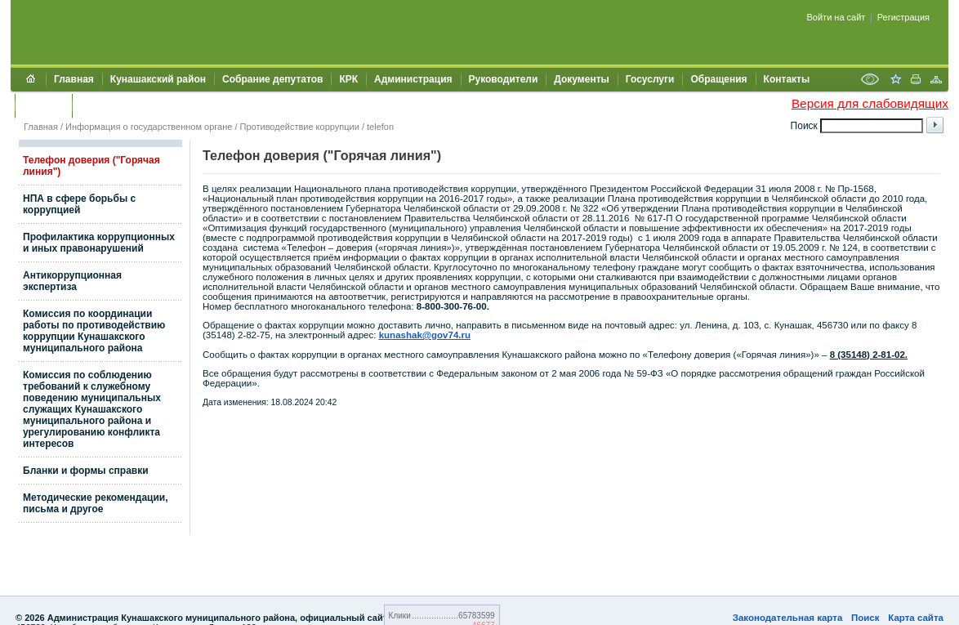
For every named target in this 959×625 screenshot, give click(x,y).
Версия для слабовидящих (870, 103)
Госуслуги (650, 79)
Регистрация (903, 17)
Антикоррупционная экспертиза (72, 281)
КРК (348, 79)
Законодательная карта (788, 618)
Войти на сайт (836, 17)
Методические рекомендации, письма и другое (95, 503)
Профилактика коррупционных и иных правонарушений (99, 242)
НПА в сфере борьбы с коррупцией (79, 204)
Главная (74, 79)
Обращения (718, 79)
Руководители (503, 79)
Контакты (787, 79)
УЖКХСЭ (43, 105)
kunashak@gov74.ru (425, 335)
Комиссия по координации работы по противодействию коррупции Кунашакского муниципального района (94, 331)
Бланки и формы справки (86, 470)
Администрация (413, 79)
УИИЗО (97, 105)
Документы (581, 79)
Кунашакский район (158, 79)
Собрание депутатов (272, 79)
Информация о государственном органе (148, 127)
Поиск (865, 618)
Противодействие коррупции (299, 127)
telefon (380, 127)
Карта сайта (915, 618)
